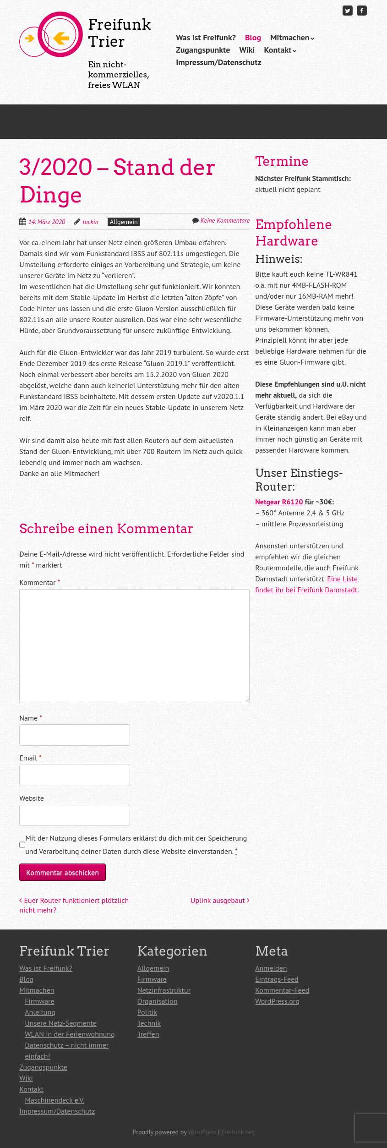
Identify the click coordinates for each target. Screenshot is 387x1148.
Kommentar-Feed (282, 990)
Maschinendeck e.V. (54, 1099)
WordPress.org (277, 1001)
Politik (147, 1012)
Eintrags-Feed (276, 979)
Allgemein (124, 222)
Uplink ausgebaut (220, 900)
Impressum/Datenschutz (219, 62)
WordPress (202, 1132)
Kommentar (39, 582)
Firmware (39, 1001)
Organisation (157, 1001)
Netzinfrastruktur (164, 990)
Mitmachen (290, 37)
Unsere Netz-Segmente (61, 1023)
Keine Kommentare (225, 220)
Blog (253, 37)
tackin (90, 222)
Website (31, 798)
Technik (149, 1023)
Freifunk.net (237, 1132)
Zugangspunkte (203, 49)
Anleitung (40, 1012)
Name (30, 717)
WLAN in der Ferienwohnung (69, 1034)
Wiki (247, 49)
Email (30, 757)
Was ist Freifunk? (206, 37)
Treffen (148, 1034)
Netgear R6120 (279, 501)
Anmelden (271, 968)
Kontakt (277, 49)
